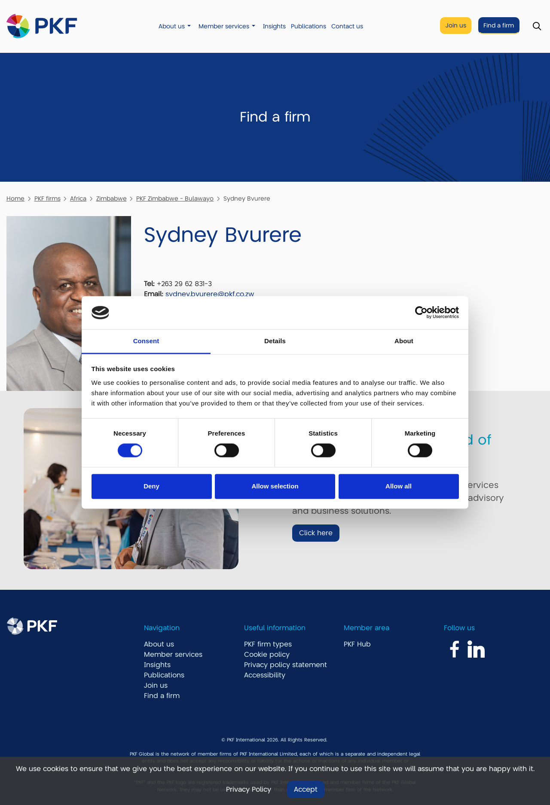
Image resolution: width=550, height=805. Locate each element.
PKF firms (47, 198)
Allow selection (274, 486)
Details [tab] (275, 341)
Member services (224, 26)
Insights (274, 26)
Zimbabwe (111, 198)
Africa (78, 198)
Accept (306, 789)
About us (172, 26)
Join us (456, 25)
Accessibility (264, 675)
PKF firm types (268, 644)
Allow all (398, 486)
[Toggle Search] (537, 26)
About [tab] (403, 341)
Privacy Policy (248, 789)
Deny (151, 486)
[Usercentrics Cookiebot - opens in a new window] (421, 312)
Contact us (347, 26)
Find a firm (498, 25)
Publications (308, 26)
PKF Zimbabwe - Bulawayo (175, 198)
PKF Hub (357, 644)
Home (15, 198)
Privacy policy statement (285, 665)
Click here (316, 533)
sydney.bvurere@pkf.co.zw (209, 294)
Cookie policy (267, 654)
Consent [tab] (146, 341)
